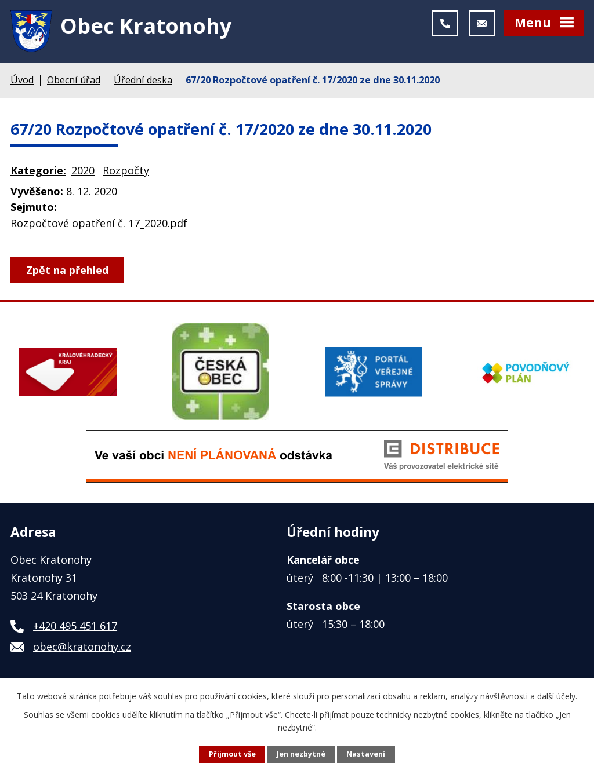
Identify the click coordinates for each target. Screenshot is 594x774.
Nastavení (365, 754)
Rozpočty (126, 170)
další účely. (557, 696)
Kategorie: (38, 170)
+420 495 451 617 (75, 626)
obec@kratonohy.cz (82, 646)
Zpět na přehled (67, 270)
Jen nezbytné (301, 754)
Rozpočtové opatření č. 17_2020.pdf (98, 223)
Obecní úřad (73, 80)
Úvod (22, 80)
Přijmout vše (232, 754)
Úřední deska (143, 80)
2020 (83, 170)
